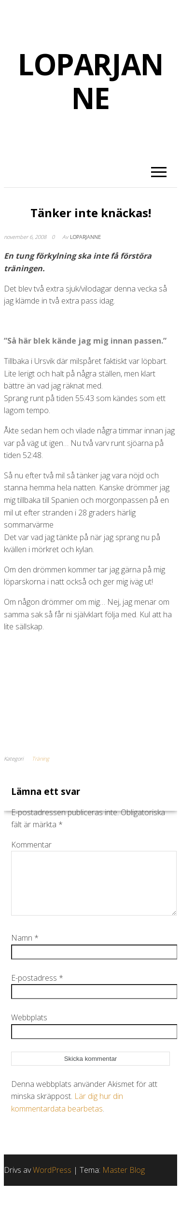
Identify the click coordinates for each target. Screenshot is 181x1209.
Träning (40, 758)
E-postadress (37, 989)
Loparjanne (85, 236)
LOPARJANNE (90, 81)
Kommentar (31, 844)
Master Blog (123, 1181)
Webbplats (29, 1029)
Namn (25, 949)
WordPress (52, 1181)
